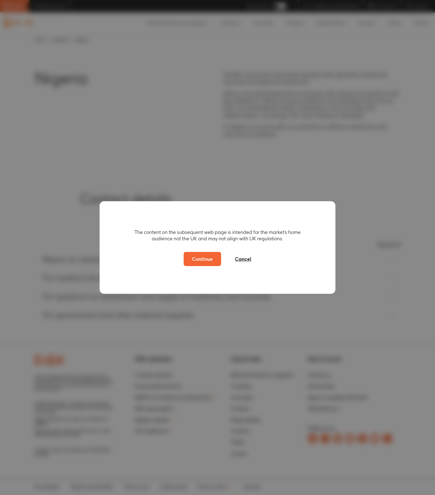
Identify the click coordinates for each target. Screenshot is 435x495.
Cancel (243, 259)
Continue (202, 259)
